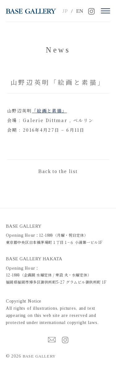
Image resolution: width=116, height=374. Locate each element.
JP (65, 11)
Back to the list (57, 171)
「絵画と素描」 (49, 110)
